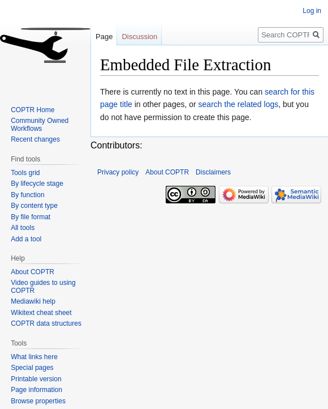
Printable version (36, 379)
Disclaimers (213, 172)
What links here (34, 357)
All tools (22, 228)
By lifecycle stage (37, 184)
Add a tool (26, 239)
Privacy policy (118, 172)
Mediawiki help (33, 301)
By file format (30, 217)
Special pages (32, 368)
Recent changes (35, 139)
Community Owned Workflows (39, 125)
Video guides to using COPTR (43, 287)
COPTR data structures (46, 323)
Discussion (139, 36)
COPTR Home (32, 110)
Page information (36, 390)
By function (27, 195)
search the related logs (238, 104)
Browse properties (38, 401)
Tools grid (25, 173)
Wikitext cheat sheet (41, 313)
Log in (312, 11)
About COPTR (32, 272)
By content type (34, 206)
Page (104, 36)
